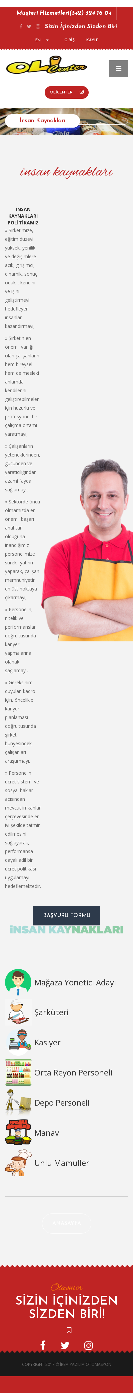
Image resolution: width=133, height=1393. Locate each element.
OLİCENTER (67, 91)
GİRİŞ (69, 40)
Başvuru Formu (66, 915)
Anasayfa (66, 1223)
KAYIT (92, 40)
